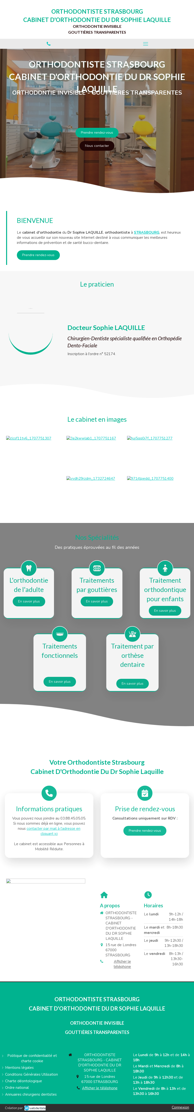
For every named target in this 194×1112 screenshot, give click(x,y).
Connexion (180, 1107)
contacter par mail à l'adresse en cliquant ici (53, 831)
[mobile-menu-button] (145, 44)
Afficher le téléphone (122, 964)
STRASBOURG (146, 232)
